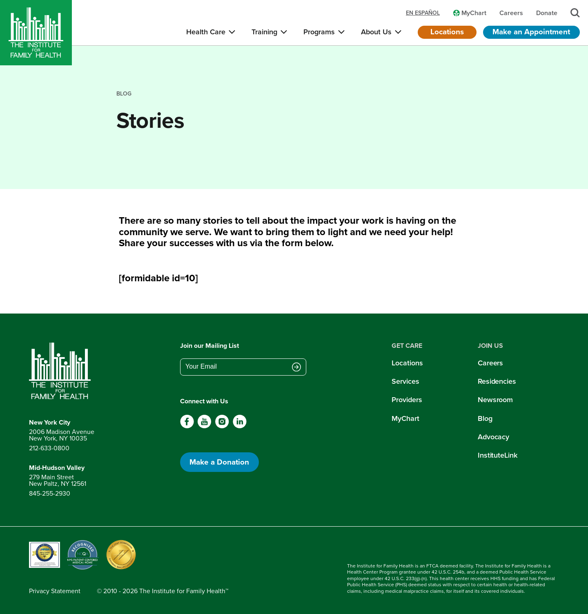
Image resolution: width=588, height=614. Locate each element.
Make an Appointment (531, 32)
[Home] (36, 32)
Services (405, 381)
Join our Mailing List (209, 346)
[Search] (575, 13)
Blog (485, 418)
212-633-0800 (49, 448)
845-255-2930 (49, 493)
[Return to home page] (61, 371)
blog (123, 93)
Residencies (497, 381)
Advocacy (493, 437)
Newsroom (495, 399)
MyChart (405, 418)
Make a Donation (219, 462)
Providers (407, 399)
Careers (490, 363)
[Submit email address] (296, 367)
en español (423, 13)
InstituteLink (497, 455)
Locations (447, 32)
